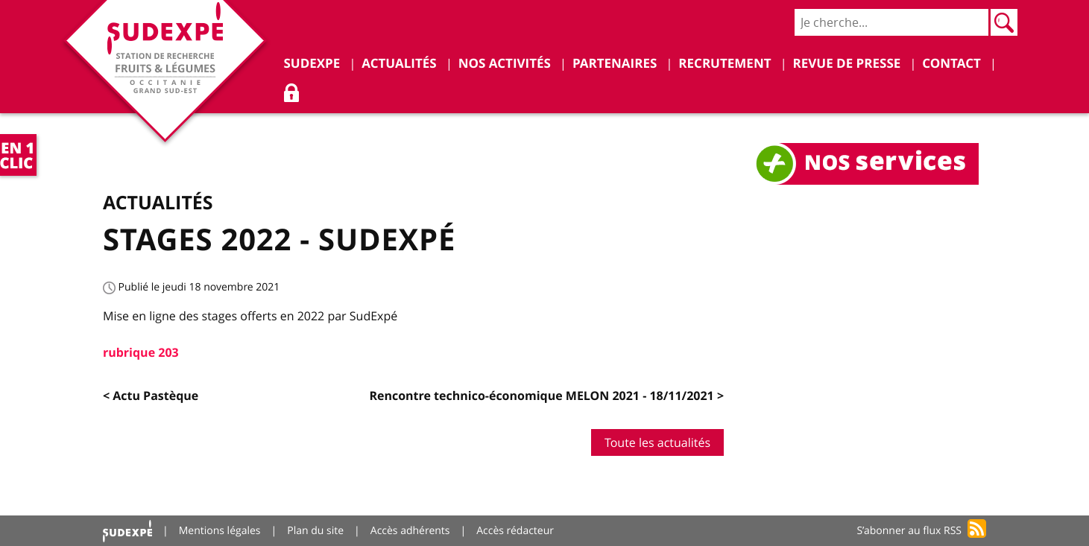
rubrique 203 (141, 352)
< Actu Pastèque (150, 395)
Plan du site (315, 531)
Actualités (158, 202)
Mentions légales (220, 531)
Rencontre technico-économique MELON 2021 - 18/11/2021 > (546, 395)
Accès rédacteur (515, 531)
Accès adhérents (410, 531)
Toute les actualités (657, 442)
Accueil (127, 530)
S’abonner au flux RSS (909, 531)
